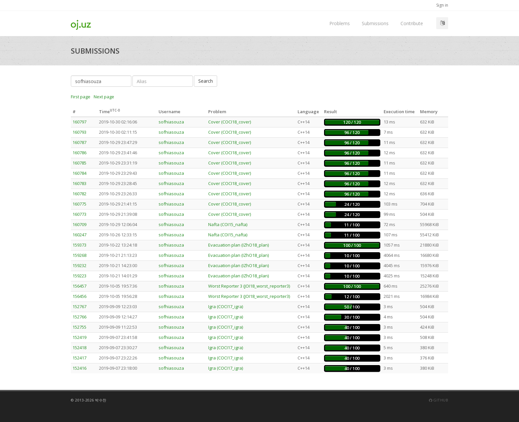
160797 (79, 122)
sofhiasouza (171, 122)
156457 (79, 286)
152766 (79, 317)
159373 (79, 245)
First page (80, 97)
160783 (79, 183)
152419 (79, 337)
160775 (79, 204)
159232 (79, 265)
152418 (79, 348)
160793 (79, 132)
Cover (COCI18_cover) (229, 122)
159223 (79, 276)
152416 (79, 368)
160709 (79, 224)
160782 (79, 194)
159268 (79, 255)
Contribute (412, 23)
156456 (79, 296)
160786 (79, 153)
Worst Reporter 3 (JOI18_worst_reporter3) (249, 286)
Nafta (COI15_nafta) (227, 224)
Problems (339, 23)
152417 (79, 358)
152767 (79, 306)
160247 (79, 235)
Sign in (442, 5)
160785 (79, 163)
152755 (79, 327)
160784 (79, 173)
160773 (79, 214)
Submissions (375, 23)
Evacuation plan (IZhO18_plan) (238, 245)
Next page (104, 97)
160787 (79, 142)
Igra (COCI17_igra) (225, 306)
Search (205, 81)
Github (438, 400)
